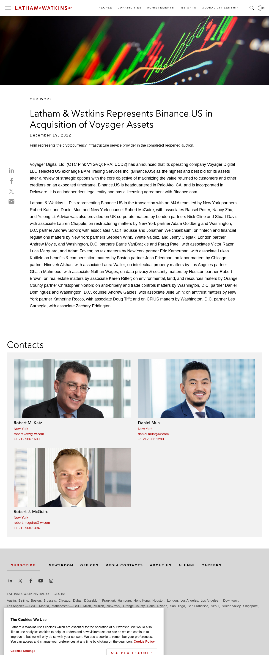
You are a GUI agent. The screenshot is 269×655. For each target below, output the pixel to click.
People (105, 7)
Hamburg (124, 600)
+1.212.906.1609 (27, 439)
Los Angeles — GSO (21, 606)
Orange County (134, 606)
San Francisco (198, 606)
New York (21, 429)
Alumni (186, 565)
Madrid (44, 606)
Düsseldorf (91, 600)
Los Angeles (189, 600)
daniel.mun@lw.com (153, 434)
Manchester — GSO (66, 606)
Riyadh (162, 606)
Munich (99, 606)
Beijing (23, 600)
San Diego (177, 606)
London (172, 600)
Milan (87, 606)
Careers (212, 565)
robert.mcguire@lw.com (32, 522)
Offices (89, 565)
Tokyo (24, 611)
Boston (36, 600)
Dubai (77, 600)
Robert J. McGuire (31, 511)
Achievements (160, 7)
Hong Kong (142, 600)
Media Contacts (124, 565)
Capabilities (129, 7)
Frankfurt (108, 600)
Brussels (50, 600)
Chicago (64, 600)
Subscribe (23, 565)
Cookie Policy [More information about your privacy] (144, 652)
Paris (151, 606)
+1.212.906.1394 (27, 528)
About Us (161, 565)
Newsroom (61, 565)
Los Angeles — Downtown (219, 600)
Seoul (215, 606)
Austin (11, 600)
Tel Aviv (12, 611)
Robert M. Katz (28, 422)
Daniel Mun (149, 422)
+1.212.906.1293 (151, 439)
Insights (188, 7)
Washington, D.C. (50, 611)
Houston (158, 600)
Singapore (250, 606)
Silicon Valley (231, 606)
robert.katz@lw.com (29, 434)
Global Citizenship (220, 7)
